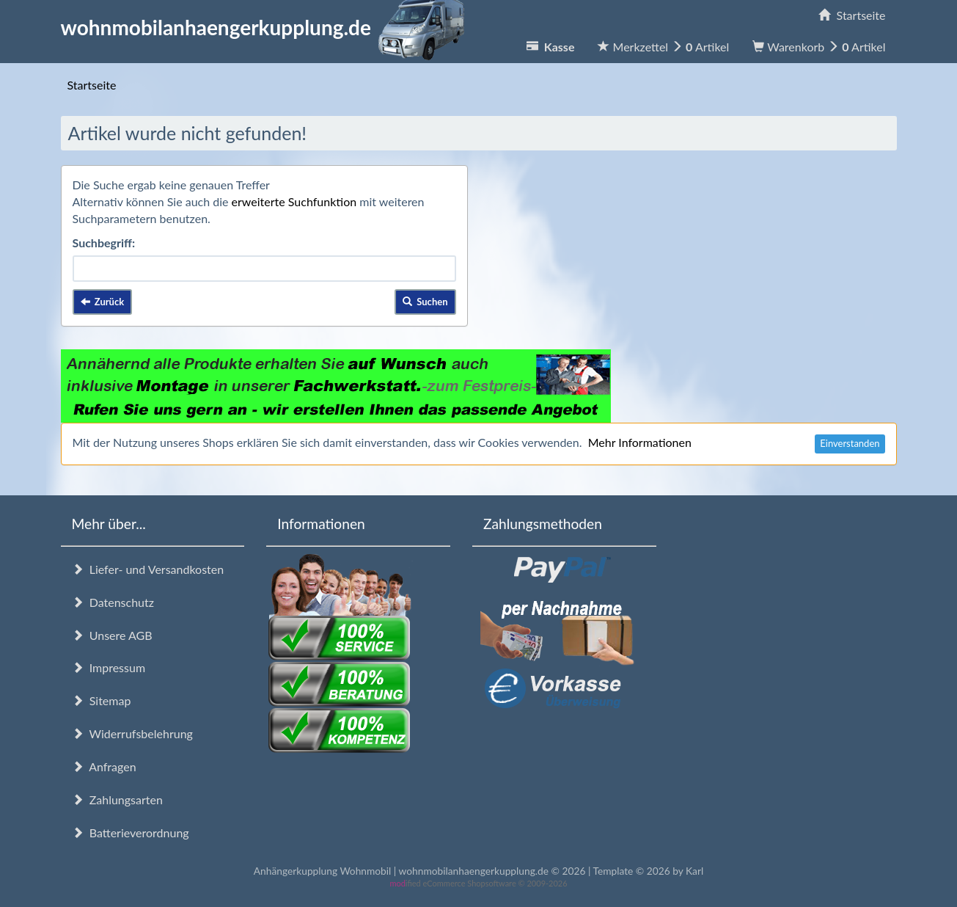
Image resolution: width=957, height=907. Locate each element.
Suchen (425, 301)
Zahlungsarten (117, 799)
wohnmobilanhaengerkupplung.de (267, 27)
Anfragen (104, 766)
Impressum (109, 667)
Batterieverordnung (130, 832)
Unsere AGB (112, 635)
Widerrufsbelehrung (132, 733)
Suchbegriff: (104, 242)
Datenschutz (113, 602)
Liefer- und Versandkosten (148, 569)
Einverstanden (849, 443)
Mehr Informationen (640, 442)
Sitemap (101, 700)
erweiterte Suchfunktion (294, 201)
